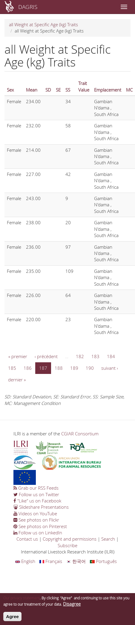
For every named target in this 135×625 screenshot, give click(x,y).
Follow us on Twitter (36, 494)
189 (74, 368)
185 (12, 368)
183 (95, 356)
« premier (17, 356)
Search (108, 539)
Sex (10, 90)
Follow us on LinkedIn (37, 533)
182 (80, 356)
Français (50, 561)
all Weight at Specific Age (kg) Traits (43, 24)
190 (90, 368)
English (25, 561)
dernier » (17, 380)
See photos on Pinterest (40, 526)
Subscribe (67, 545)
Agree (12, 618)
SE (58, 90)
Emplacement (107, 90)
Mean (31, 90)
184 (111, 356)
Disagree (72, 606)
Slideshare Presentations (41, 507)
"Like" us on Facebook (37, 501)
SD (48, 90)
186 (28, 368)
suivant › (109, 368)
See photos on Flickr (36, 520)
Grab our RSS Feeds (36, 488)
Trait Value (83, 86)
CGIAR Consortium (80, 434)
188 (59, 368)
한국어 (76, 561)
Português (103, 561)
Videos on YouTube (35, 513)
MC (129, 90)
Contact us (27, 539)
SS (67, 90)
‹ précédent (46, 356)
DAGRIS (27, 6)
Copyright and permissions (69, 539)
